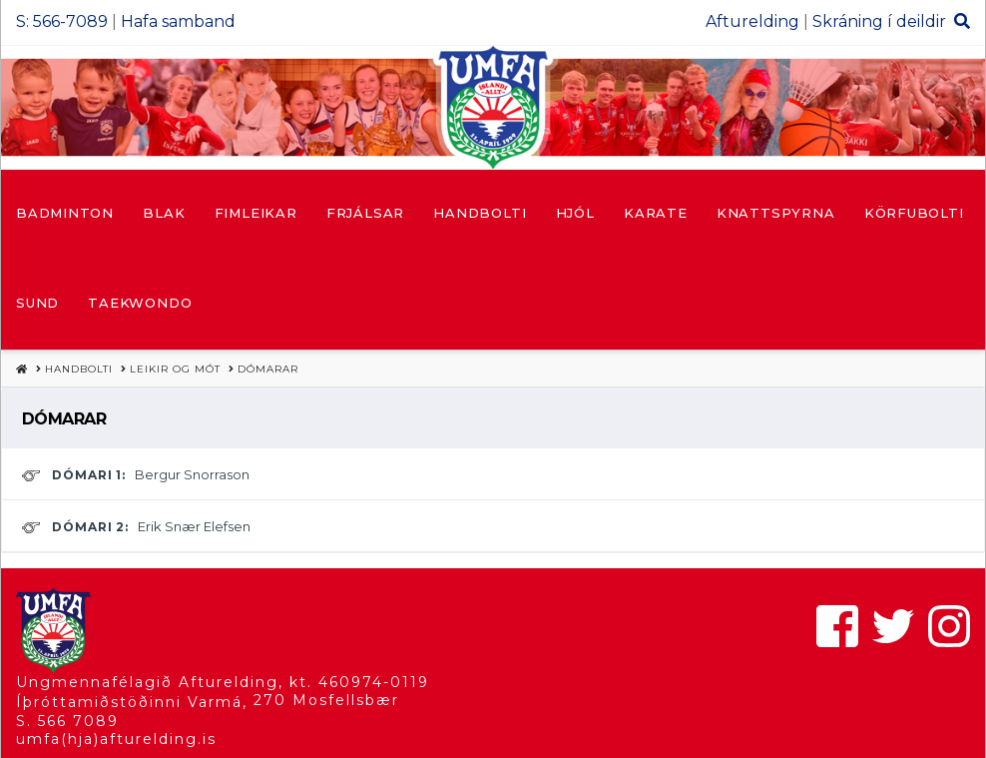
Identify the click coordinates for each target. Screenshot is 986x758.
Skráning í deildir (879, 21)
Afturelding (752, 21)
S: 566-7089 (62, 21)
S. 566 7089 (67, 721)
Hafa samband (178, 21)
